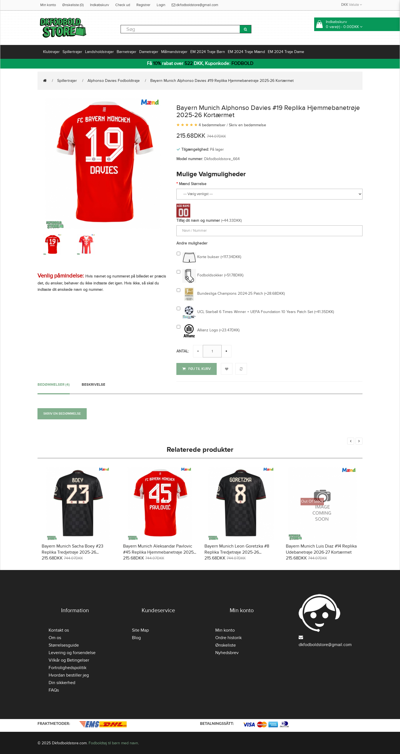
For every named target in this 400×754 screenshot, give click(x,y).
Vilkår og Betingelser (69, 659)
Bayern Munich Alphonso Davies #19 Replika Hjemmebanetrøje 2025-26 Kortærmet (222, 80)
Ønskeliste (225, 644)
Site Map (140, 629)
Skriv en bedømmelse (247, 125)
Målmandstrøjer (174, 51)
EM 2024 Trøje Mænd (246, 51)
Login (161, 5)
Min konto (48, 5)
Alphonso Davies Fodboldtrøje (114, 80)
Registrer (143, 5)
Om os (55, 637)
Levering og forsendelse (72, 652)
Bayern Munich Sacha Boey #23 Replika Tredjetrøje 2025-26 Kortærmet (72, 552)
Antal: (182, 351)
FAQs (54, 689)
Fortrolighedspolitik (67, 667)
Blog (136, 637)
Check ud (122, 5)
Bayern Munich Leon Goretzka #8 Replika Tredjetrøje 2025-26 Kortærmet (236, 552)
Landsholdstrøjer (99, 51)
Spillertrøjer (72, 51)
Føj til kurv (196, 369)
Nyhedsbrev (227, 652)
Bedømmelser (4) (54, 384)
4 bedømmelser (212, 125)
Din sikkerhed (62, 682)
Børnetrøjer (126, 51)
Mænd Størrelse (192, 183)
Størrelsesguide (64, 644)
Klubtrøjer (51, 51)
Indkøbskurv (99, 5)
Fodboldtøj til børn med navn (113, 742)
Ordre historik (228, 637)
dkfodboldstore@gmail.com (195, 5)
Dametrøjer (148, 51)
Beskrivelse (93, 384)
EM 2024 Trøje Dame (286, 51)
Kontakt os (59, 629)
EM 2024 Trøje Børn (207, 51)
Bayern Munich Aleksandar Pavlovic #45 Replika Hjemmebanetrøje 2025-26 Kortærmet (159, 552)
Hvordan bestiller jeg (69, 674)
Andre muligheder (192, 243)
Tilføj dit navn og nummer (198, 220)
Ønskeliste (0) (73, 5)
